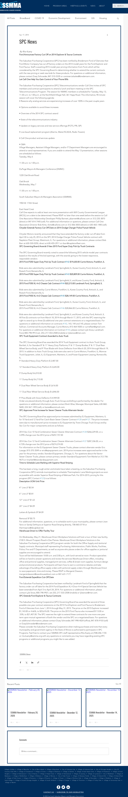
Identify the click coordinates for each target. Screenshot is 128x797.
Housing (103, 18)
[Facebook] (58, 787)
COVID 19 (39, 18)
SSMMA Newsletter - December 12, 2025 (64, 714)
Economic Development (59, 18)
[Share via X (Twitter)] (26, 662)
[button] (118, 18)
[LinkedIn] (68, 787)
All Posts (11, 18)
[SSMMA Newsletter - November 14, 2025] (103, 698)
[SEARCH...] (121, 6)
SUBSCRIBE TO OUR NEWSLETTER (70, 792)
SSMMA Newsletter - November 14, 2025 (103, 714)
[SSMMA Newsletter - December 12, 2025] (64, 698)
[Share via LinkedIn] (32, 662)
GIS (92, 18)
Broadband (25, 18)
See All (118, 684)
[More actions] (107, 34)
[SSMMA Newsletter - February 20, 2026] (25, 698)
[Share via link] (38, 662)
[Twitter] (63, 787)
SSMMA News (25, 654)
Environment (80, 18)
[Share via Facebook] (20, 662)
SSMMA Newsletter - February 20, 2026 (24, 714)
